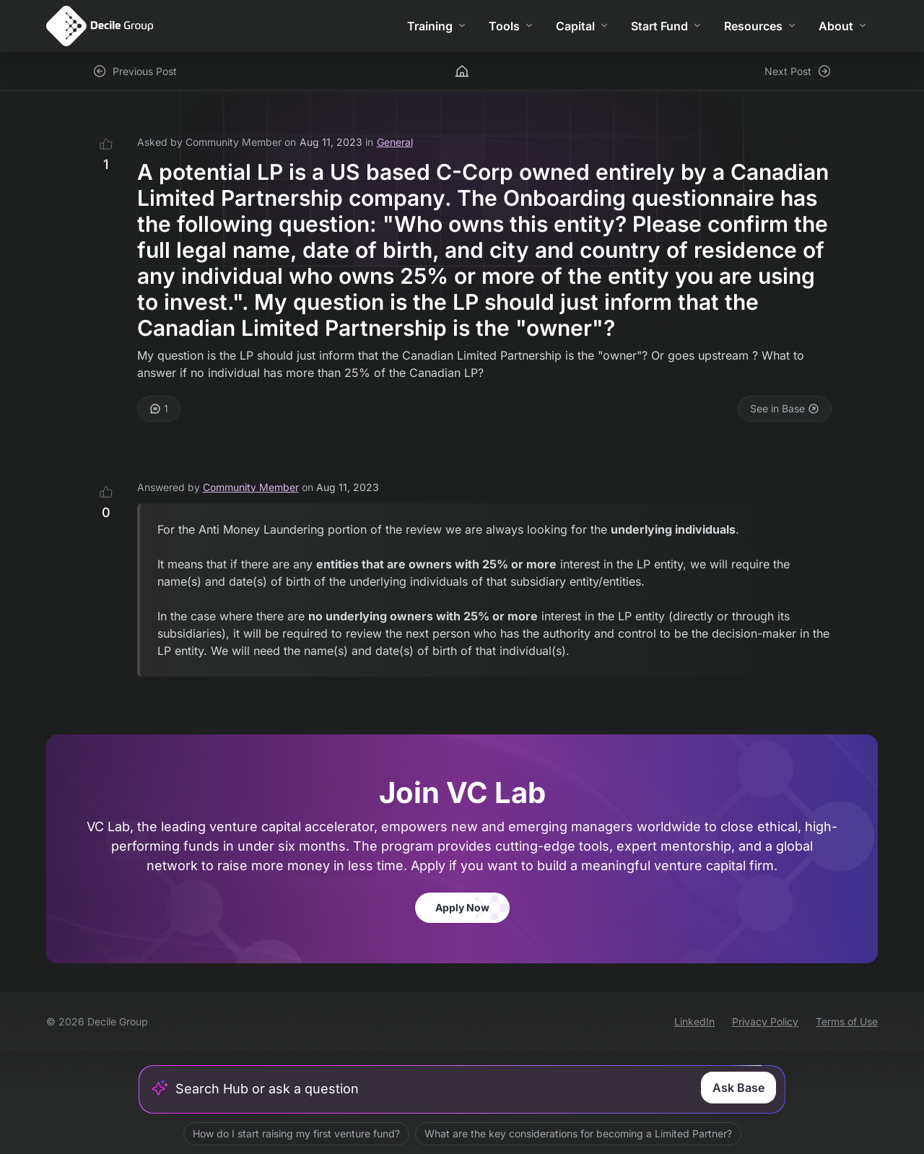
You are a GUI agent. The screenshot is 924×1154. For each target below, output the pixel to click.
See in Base (784, 408)
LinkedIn (694, 1021)
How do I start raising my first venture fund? (296, 1133)
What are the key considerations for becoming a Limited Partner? (578, 1133)
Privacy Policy (765, 1021)
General (395, 142)
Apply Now (462, 907)
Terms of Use (847, 1021)
